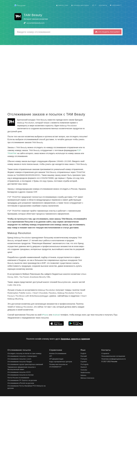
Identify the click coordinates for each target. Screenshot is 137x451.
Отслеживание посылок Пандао (19, 362)
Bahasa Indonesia (87, 378)
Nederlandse (85, 372)
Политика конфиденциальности (113, 359)
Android (56, 314)
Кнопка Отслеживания (57, 353)
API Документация (56, 359)
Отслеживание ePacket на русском (20, 383)
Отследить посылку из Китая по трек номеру (24, 353)
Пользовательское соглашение (113, 356)
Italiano (83, 375)
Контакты (103, 5)
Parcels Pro (62, 5)
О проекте (105, 353)
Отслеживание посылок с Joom (19, 359)
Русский (84, 356)
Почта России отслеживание (18, 378)
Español (84, 362)
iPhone (45, 314)
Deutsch (84, 367)
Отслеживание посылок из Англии (20, 375)
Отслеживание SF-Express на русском (22, 380)
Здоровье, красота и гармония (75, 339)
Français (84, 359)
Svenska (84, 370)
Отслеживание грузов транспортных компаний (25, 364)
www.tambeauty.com (36, 23)
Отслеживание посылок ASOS (19, 372)
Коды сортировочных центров (60, 362)
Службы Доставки (80, 5)
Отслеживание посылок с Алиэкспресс (22, 356)
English (83, 353)
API (50, 356)
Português (85, 364)
